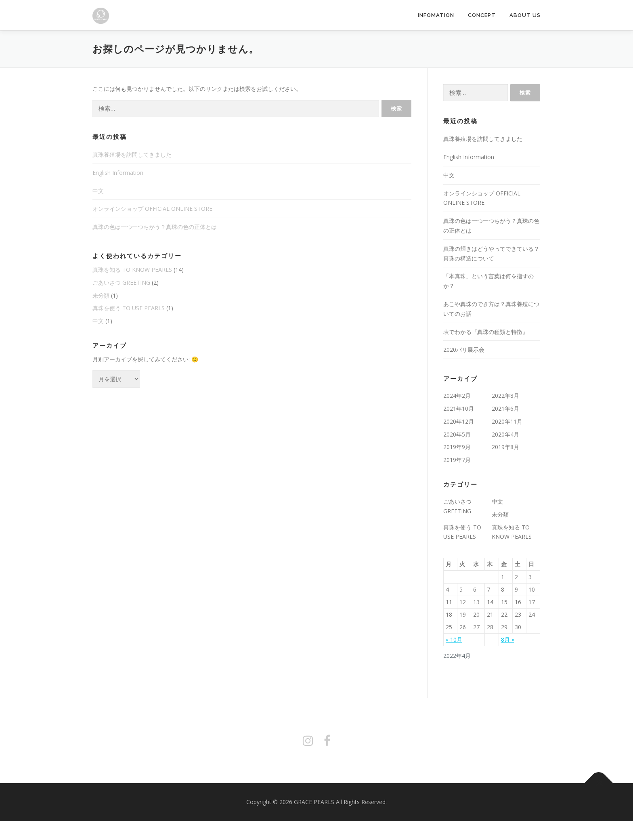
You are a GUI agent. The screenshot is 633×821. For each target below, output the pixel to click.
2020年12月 (458, 421)
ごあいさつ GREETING (121, 282)
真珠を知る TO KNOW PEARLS (132, 269)
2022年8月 (505, 395)
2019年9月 (457, 447)
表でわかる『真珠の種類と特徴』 (485, 332)
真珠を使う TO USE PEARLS (128, 308)
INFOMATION (436, 15)
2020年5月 (457, 434)
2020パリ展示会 (463, 349)
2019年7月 (457, 460)
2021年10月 (458, 408)
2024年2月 (457, 395)
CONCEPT (482, 15)
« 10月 (454, 639)
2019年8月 (505, 447)
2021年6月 (505, 408)
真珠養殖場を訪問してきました (132, 154)
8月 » (507, 639)
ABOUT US (525, 15)
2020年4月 (505, 434)
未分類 (100, 295)
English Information (117, 172)
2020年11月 (507, 421)
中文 (98, 191)
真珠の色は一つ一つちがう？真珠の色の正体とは (154, 227)
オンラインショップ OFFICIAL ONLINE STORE (152, 208)
